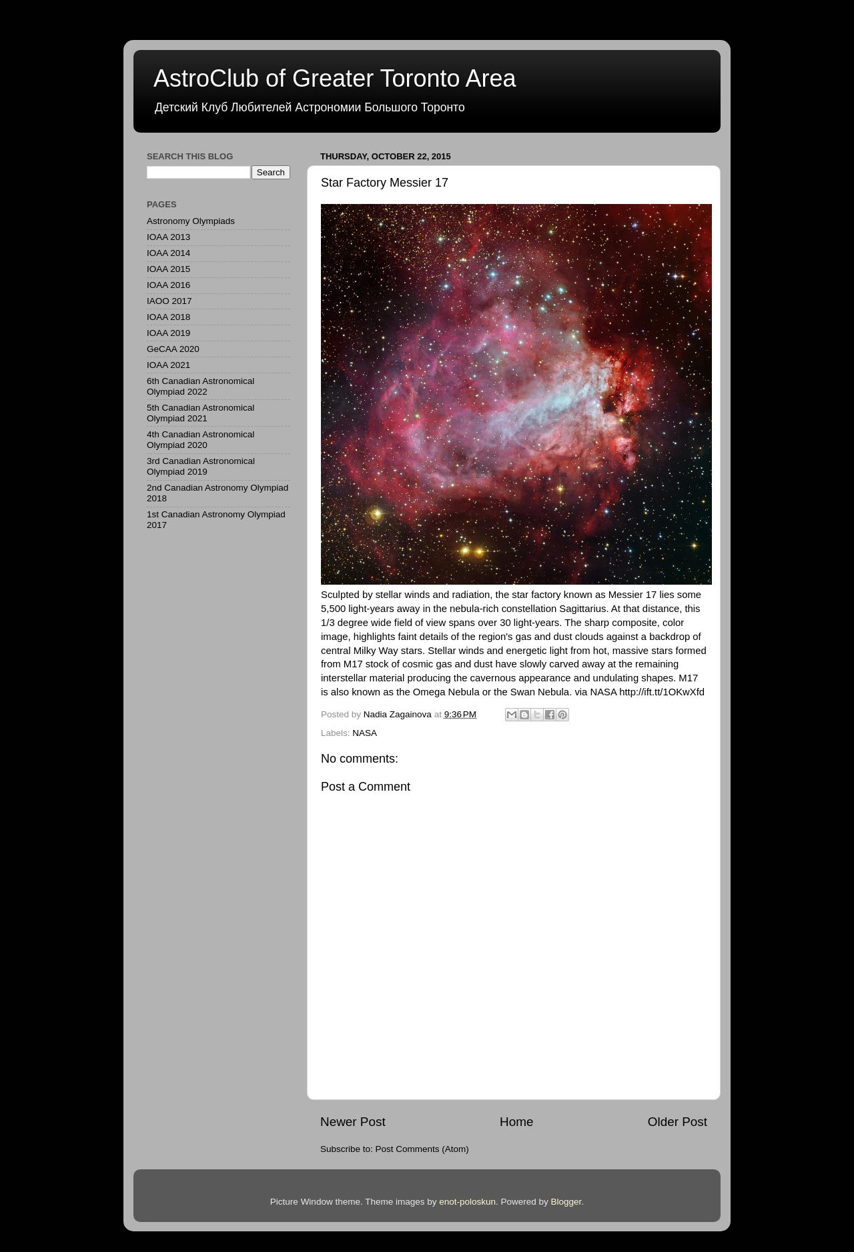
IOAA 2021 (168, 365)
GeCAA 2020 (173, 349)
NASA (364, 733)
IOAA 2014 (168, 253)
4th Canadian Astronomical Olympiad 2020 (200, 439)
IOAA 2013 (168, 237)
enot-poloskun (467, 1202)
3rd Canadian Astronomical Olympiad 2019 (201, 466)
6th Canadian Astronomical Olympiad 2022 (200, 386)
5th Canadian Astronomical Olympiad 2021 (200, 413)
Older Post (677, 1122)
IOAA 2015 (168, 269)
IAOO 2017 (169, 301)
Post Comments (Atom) (422, 1149)
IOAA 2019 (168, 333)
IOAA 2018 (168, 317)
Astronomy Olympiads (191, 221)
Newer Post (353, 1122)
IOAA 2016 (168, 285)
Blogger (566, 1202)
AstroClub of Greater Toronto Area (334, 78)
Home (516, 1122)
